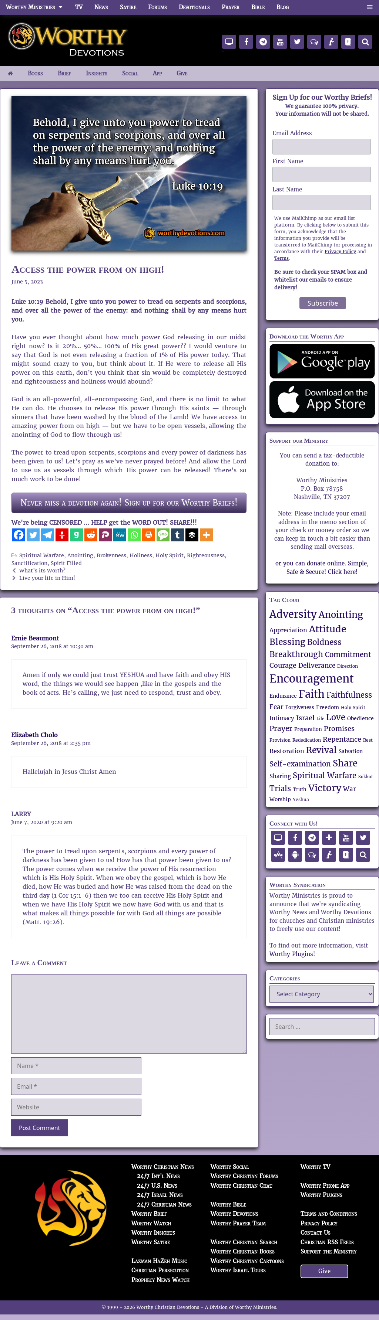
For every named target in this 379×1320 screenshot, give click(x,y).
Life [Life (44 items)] (320, 719)
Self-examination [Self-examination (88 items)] (300, 763)
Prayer (230, 7)
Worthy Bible (228, 1204)
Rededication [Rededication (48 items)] (306, 740)
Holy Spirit (169, 555)
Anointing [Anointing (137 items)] (341, 614)
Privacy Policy (340, 251)
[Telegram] (47, 534)
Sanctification (29, 563)
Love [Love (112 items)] (335, 717)
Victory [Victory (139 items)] (324, 788)
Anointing (80, 555)
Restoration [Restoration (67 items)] (286, 751)
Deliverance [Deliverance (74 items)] (316, 665)
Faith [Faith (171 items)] (312, 694)
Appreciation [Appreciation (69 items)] (288, 630)
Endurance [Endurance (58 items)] (283, 696)
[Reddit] (90, 534)
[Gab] (76, 534)
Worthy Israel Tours (238, 1270)
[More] (206, 534)
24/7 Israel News (160, 1194)
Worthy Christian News (162, 1166)
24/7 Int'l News (158, 1176)
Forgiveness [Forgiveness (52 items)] (299, 708)
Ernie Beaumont (35, 638)
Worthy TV (315, 1166)
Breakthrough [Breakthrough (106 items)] (296, 654)
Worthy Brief (149, 1213)
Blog (282, 7)
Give (182, 73)
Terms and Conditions (329, 1213)
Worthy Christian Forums (244, 1176)
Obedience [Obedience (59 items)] (360, 718)
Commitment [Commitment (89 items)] (348, 654)
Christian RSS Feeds (327, 1242)
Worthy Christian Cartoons (247, 1261)
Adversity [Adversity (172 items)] (293, 614)
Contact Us (316, 1232)
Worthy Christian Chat (241, 1185)
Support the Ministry (328, 1251)
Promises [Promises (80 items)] (339, 728)
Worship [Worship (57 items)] (280, 799)
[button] (369, 7)
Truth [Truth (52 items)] (299, 790)
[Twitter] (33, 534)
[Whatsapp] (134, 534)
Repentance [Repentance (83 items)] (342, 739)
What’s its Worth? (42, 571)
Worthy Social (230, 1166)
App (157, 73)
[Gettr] (62, 534)
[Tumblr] (177, 534)
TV (79, 7)
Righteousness (206, 555)
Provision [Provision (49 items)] (280, 740)
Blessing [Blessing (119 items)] (287, 642)
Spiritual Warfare (41, 555)
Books (35, 73)
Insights (96, 73)
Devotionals (194, 7)
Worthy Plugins (291, 953)
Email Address (292, 133)
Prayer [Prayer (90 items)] (280, 728)
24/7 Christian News (164, 1204)
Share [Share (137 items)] (345, 763)
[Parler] (105, 534)
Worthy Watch (151, 1223)
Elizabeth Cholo (34, 735)
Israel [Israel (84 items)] (305, 718)
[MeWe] (119, 534)
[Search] (365, 42)
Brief (64, 73)
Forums (157, 7)
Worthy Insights (153, 1232)
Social (130, 73)
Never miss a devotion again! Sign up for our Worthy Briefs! (129, 502)
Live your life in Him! (47, 578)
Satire (128, 7)
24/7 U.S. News (157, 1185)
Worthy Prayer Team (238, 1223)
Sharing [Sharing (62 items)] (280, 776)
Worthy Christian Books (243, 1251)
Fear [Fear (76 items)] (276, 707)
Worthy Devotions (234, 1213)
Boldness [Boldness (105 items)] (324, 642)
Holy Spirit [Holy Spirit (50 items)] (353, 708)
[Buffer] (191, 534)
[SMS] (163, 534)
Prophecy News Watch (160, 1279)
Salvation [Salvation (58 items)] (351, 751)
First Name (287, 161)
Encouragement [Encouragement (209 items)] (311, 678)
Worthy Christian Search (244, 1242)
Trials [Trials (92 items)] (280, 788)
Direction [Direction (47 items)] (347, 666)
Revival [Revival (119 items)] (321, 750)
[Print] (148, 534)
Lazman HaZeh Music (159, 1261)
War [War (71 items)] (349, 789)
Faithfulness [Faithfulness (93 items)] (349, 695)
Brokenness (111, 555)
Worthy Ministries (37, 7)
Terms (281, 258)
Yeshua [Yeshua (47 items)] (301, 799)
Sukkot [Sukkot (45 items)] (365, 776)
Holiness (141, 555)
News (101, 7)
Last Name (287, 189)
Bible (258, 7)
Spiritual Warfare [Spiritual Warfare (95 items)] (324, 775)
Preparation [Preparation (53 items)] (308, 729)
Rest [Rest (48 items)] (368, 740)
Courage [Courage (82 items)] (282, 665)
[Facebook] (18, 534)
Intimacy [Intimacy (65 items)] (281, 718)
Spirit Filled (66, 563)
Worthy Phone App (325, 1185)
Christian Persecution (160, 1270)
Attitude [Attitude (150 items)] (327, 629)
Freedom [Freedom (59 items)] (327, 707)
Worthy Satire (150, 1242)
